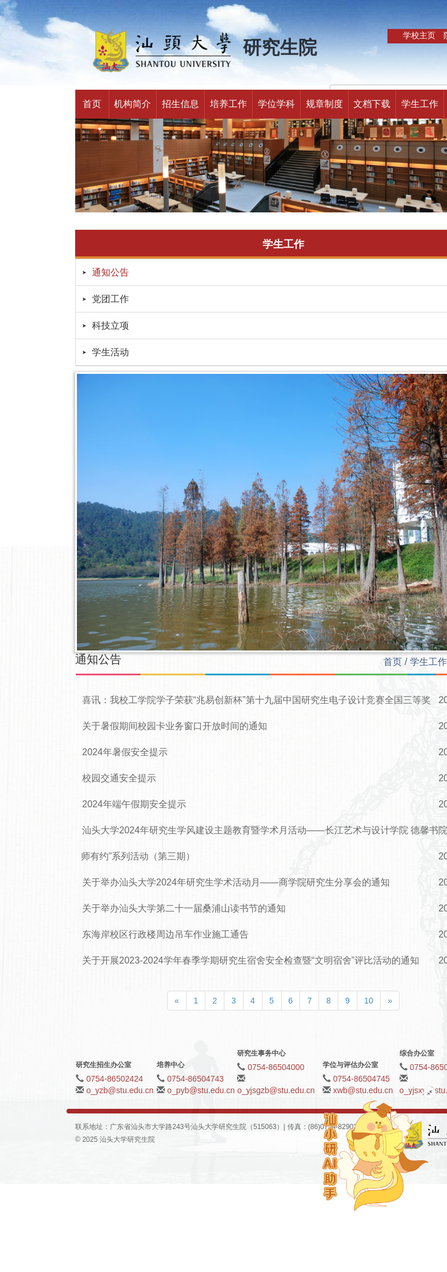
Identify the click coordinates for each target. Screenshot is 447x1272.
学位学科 (276, 104)
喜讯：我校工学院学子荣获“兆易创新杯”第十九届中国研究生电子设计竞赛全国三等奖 (256, 700)
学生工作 (419, 104)
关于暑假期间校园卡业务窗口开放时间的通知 (174, 726)
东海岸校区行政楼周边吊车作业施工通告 (165, 934)
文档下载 (371, 104)
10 (369, 1000)
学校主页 (419, 35)
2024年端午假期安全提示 (134, 804)
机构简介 (132, 104)
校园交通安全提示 (119, 778)
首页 (92, 104)
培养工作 (228, 104)
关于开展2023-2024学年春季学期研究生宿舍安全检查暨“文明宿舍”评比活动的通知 (250, 960)
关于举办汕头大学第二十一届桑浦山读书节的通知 (184, 908)
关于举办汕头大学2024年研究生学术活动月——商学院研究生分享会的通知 (236, 882)
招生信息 (180, 104)
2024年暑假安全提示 (125, 752)
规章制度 (324, 104)
